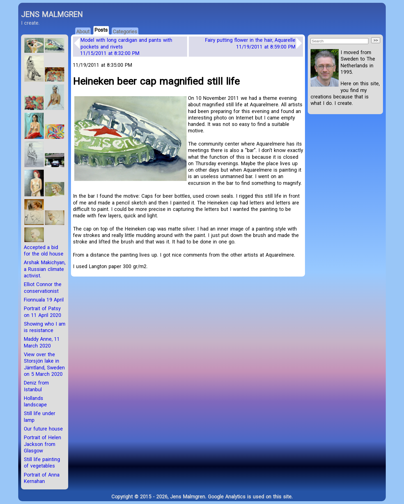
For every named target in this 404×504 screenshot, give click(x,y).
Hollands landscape (35, 401)
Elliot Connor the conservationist (42, 287)
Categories (125, 31)
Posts (101, 30)
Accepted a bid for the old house (43, 250)
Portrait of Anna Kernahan (41, 478)
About (82, 31)
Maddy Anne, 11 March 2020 (42, 342)
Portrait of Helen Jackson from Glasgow (42, 444)
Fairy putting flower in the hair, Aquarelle (250, 43)
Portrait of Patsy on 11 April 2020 (42, 311)
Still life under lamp (39, 416)
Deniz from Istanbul (36, 386)
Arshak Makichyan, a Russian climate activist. (44, 269)
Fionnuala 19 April (44, 300)
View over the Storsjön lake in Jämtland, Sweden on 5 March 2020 (44, 364)
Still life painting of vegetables (42, 462)
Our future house (43, 429)
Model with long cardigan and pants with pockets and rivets (126, 46)
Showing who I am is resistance (44, 327)
